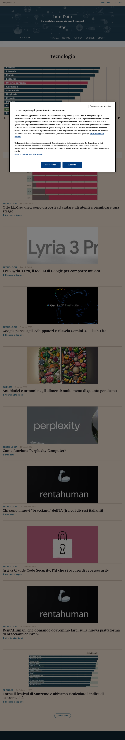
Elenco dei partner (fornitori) (28, 154)
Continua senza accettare (101, 106)
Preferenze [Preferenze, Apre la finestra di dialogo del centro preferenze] (50, 165)
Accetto (72, 165)
